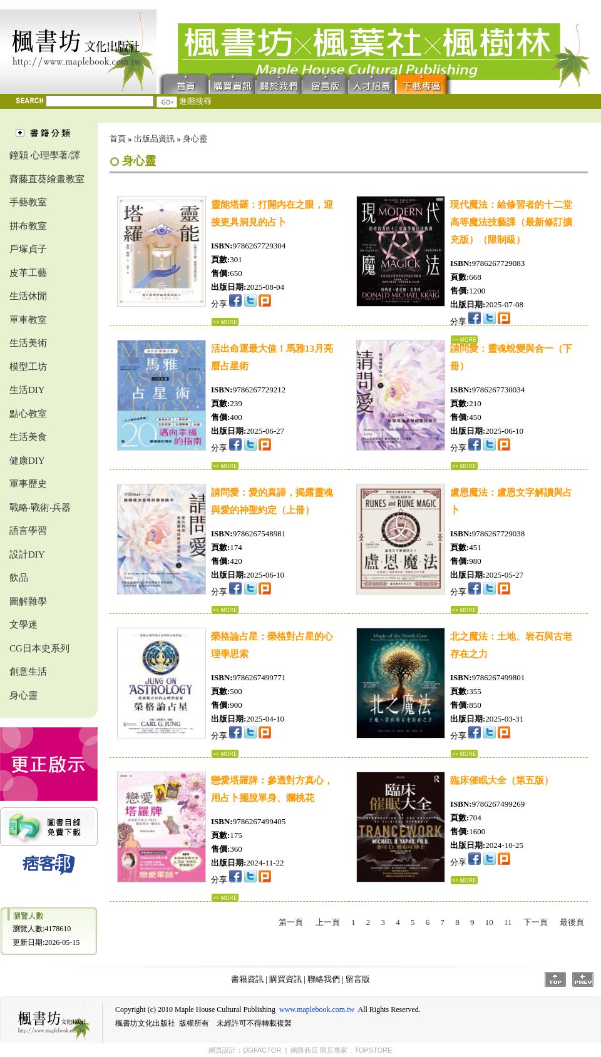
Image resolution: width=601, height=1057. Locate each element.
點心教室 (28, 414)
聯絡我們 (279, 83)
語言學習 (28, 531)
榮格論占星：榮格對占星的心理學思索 (272, 645)
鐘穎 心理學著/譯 (44, 155)
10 (489, 922)
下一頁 (535, 922)
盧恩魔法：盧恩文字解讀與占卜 (511, 501)
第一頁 (291, 922)
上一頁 (328, 922)
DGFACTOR (262, 1050)
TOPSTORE (373, 1050)
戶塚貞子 (28, 249)
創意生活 (28, 671)
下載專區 (424, 83)
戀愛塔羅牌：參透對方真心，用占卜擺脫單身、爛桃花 (272, 789)
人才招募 (372, 83)
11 (508, 922)
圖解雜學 (28, 601)
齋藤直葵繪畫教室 (47, 179)
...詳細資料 (225, 322)
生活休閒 (28, 296)
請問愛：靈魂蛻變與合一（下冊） (511, 357)
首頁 (183, 83)
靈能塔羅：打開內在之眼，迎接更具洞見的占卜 (272, 213)
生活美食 (28, 437)
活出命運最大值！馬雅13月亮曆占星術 (272, 357)
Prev (582, 979)
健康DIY (27, 461)
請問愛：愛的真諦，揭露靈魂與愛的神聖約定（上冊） (272, 501)
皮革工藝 (28, 273)
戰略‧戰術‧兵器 (40, 508)
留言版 (325, 83)
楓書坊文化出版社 (78, 51)
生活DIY (27, 390)
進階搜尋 (195, 101)
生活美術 (28, 343)
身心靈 (23, 695)
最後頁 (572, 922)
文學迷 (23, 625)
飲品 (18, 578)
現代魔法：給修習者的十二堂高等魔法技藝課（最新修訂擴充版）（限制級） (511, 222)
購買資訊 (233, 83)
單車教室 (28, 320)
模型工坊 (28, 367)
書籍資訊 (247, 979)
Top (555, 979)
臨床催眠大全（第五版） (501, 780)
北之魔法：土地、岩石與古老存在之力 (511, 645)
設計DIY (27, 554)
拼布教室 (28, 226)
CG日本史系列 (39, 648)
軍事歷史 (28, 484)
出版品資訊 (154, 138)
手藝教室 (28, 202)
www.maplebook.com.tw (316, 1009)
